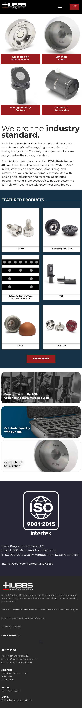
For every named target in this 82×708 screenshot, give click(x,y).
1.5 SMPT (61, 345)
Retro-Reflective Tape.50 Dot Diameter (20, 297)
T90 (61, 296)
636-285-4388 (10, 690)
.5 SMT (20, 248)
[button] (60, 6)
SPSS (20, 345)
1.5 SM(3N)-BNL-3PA (61, 248)
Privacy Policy (11, 627)
